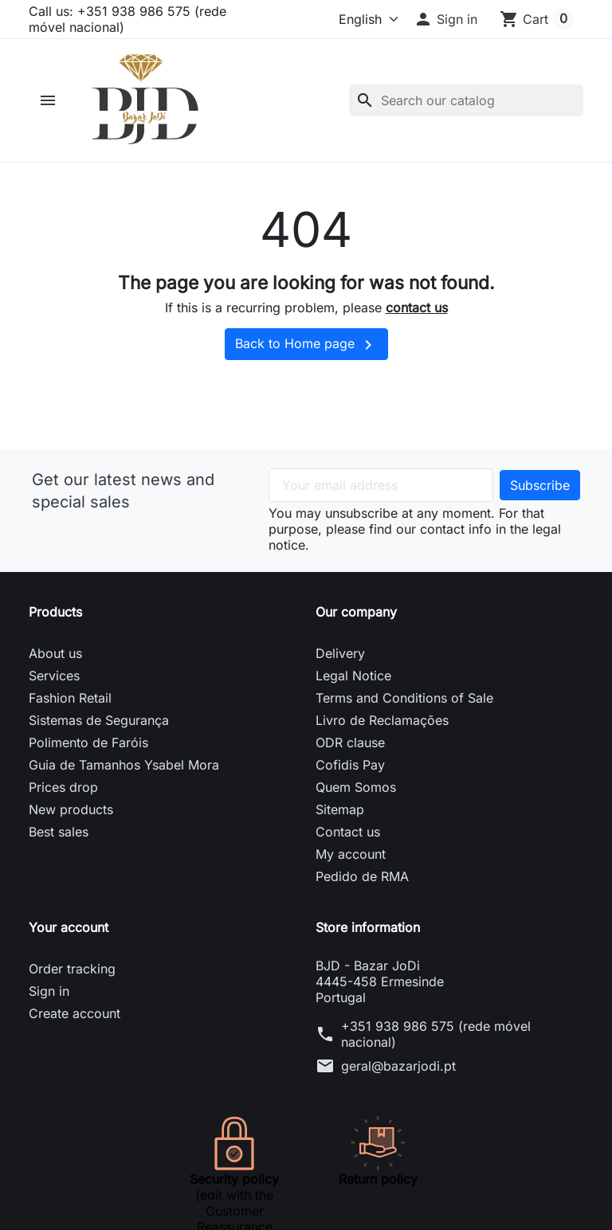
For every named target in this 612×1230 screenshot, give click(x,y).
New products (71, 809)
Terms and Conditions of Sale (404, 698)
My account (351, 854)
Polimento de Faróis (88, 742)
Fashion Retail (70, 698)
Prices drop (63, 787)
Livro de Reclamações (382, 720)
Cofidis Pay (350, 765)
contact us (417, 307)
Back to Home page (306, 345)
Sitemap (340, 809)
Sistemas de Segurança (99, 720)
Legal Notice (353, 676)
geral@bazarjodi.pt (398, 1066)
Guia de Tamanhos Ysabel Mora (124, 765)
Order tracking (72, 969)
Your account (68, 927)
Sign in (49, 991)
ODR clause (350, 742)
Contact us (348, 832)
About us (55, 653)
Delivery (340, 653)
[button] (445, 19)
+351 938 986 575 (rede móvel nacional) (436, 1034)
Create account (74, 1013)
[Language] (346, 19)
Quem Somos (356, 787)
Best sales (58, 832)
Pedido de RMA (362, 876)
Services (54, 676)
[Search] (466, 100)
